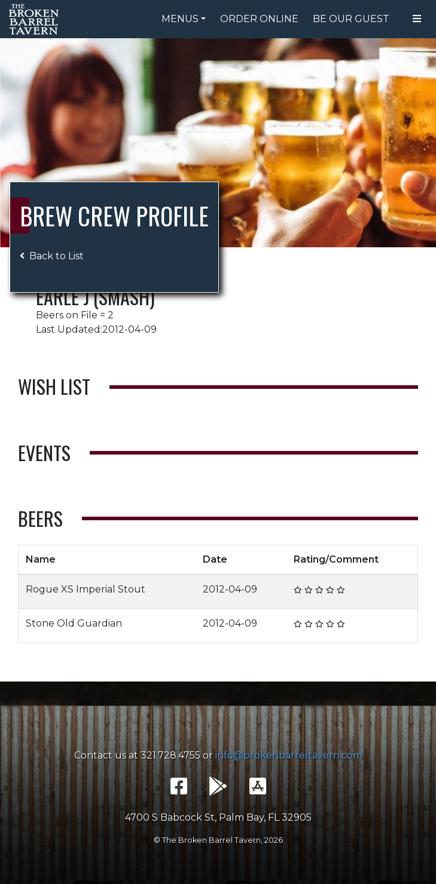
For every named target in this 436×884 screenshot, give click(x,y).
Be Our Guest (351, 18)
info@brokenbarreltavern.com (288, 755)
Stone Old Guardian (74, 623)
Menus (180, 18)
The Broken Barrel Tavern (36, 19)
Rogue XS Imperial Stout (85, 589)
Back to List (52, 256)
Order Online (259, 18)
